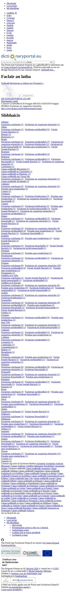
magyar (10, 40)
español (10, 28)
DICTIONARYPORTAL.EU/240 (15, 98)
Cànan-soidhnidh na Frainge (51, 486)
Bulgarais (5, 156)
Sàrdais (4, 468)
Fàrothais (5, 251)
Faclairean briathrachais (37, 144)
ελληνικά (11, 23)
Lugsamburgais (9, 347)
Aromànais (50, 463)
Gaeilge (10, 35)
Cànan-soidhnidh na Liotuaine (24, 498)
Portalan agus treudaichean (36, 147)
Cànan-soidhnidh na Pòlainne (16, 174)
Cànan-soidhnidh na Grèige (13, 488)
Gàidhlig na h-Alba (9, 275)
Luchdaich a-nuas (20, 535)
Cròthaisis (5, 194)
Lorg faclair (12, 6)
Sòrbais (6, 429)
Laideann (5, 330)
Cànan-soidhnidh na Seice (12, 503)
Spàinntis (5, 431)
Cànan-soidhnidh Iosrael (44, 478)
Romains (6, 387)
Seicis (3, 399)
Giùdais (6, 312)
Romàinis (5, 379)
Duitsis (4, 226)
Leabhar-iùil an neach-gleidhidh (26, 532)
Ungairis (6, 461)
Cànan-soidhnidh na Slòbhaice (38, 503)
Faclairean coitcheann (12, 124)
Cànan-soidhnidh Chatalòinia (31, 471)
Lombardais (8, 345)
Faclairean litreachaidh (31, 233)
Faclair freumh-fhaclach (28, 161)
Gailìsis (4, 293)
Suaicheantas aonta (20, 530)
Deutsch (10, 20)
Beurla (4, 139)
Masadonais (8, 352)
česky (9, 15)
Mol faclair (17, 525)
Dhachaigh (11, 3)
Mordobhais (49, 466)
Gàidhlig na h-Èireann (11, 283)
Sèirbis (4, 409)
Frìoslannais (8, 273)
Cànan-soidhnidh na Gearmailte (16, 171)
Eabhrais (22, 466)
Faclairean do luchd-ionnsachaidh (33, 208)
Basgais (6, 134)
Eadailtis (5, 236)
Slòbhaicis (5, 414)
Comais (14, 466)
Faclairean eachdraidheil (37, 129)
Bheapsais (5, 466)
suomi (9, 50)
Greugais (5, 315)
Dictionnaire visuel (9, 101)
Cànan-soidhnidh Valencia (22, 510)
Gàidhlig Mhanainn (34, 466)
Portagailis (5, 372)
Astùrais (59, 463)
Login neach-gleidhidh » (12, 589)
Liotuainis (7, 342)
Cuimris (4, 204)
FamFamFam (21, 576)
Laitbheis (5, 337)
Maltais (6, 350)
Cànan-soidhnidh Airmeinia (38, 468)
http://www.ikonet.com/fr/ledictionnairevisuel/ (21, 108)
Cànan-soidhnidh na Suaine (33, 505)
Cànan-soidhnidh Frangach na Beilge (40, 473)
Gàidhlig (12, 13)
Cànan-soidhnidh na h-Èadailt (39, 488)
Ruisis (4, 389)
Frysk (9, 33)
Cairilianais (7, 166)
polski (9, 45)
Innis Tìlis (5, 322)
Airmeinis (41, 463)
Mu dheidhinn (13, 8)
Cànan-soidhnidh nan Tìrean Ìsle (15, 176)
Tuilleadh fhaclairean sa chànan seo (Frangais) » (22, 83)
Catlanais (5, 184)
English (10, 25)
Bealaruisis (7, 137)
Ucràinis (6, 458)
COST (55, 568)
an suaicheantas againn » (20, 587)
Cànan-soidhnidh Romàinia (19, 508)
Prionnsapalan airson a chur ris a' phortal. (30, 527)
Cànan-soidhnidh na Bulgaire (30, 481)
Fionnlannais (6, 255)
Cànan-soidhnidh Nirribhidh (15, 181)
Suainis (4, 439)
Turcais (4, 451)
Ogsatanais (59, 466)
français (10, 30)
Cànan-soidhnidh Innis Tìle (21, 478)
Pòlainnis (5, 364)
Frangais (5, 263)
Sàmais (6, 397)
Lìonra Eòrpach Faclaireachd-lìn (18, 67)
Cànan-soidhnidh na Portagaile (24, 500)
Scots (9, 47)
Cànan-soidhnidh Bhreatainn (15, 169)
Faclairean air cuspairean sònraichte (42, 124)
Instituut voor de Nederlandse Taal (26, 573)
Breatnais (5, 152)
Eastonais (5, 243)
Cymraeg (11, 18)
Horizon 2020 (32, 568)
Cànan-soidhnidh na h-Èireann (36, 491)
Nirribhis (5, 354)
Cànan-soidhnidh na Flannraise (24, 486)
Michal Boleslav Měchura (40, 571)
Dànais (4, 216)
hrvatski (10, 38)
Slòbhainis (5, 419)
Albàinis (5, 122)
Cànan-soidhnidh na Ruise (49, 500)
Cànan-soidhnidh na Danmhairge (25, 483)
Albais (4, 127)
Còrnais (6, 191)
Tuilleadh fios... (48, 70)
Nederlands (12, 43)
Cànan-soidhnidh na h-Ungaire (35, 496)
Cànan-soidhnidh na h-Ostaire (39, 493)
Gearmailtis (6, 300)
